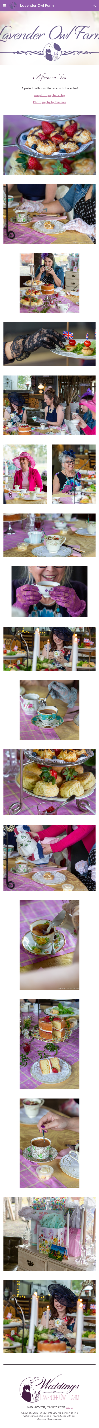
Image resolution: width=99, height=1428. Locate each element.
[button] (4, 5)
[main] (49, 88)
